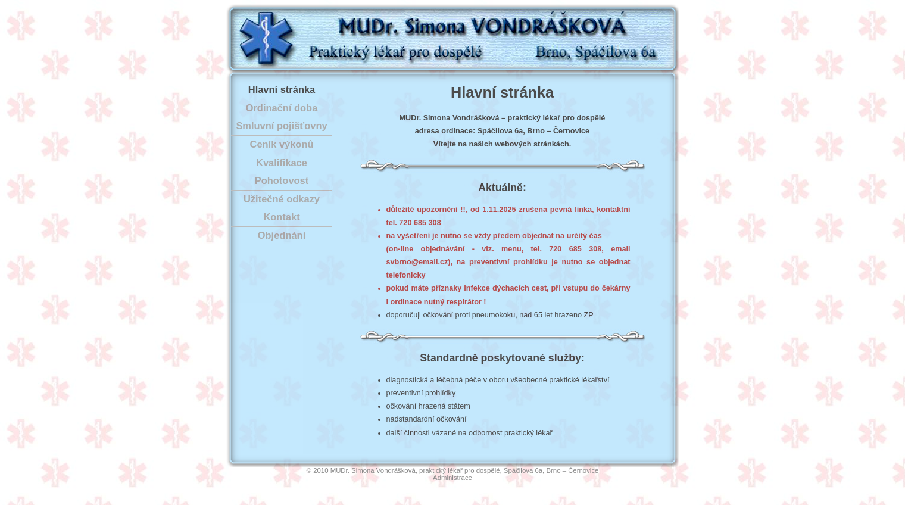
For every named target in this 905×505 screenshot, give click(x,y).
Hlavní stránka (281, 89)
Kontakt (281, 216)
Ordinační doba (282, 107)
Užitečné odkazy (282, 199)
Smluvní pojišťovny (281, 125)
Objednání (281, 235)
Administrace (452, 477)
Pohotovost (281, 180)
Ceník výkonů (282, 144)
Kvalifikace (281, 162)
